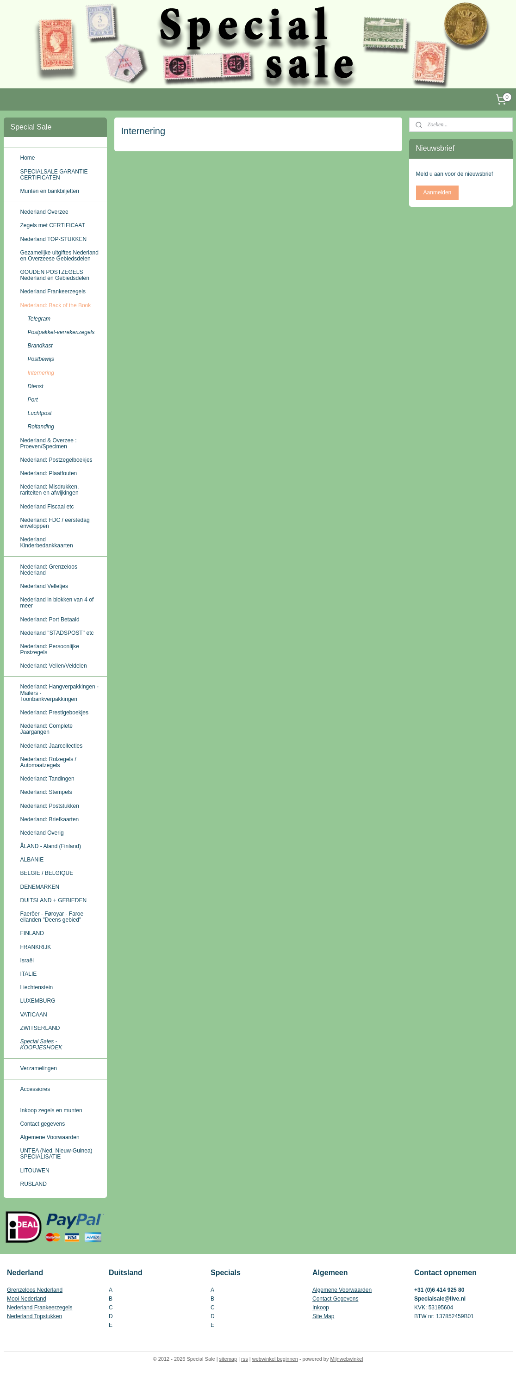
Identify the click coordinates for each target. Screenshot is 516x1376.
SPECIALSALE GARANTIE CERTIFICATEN (54, 174)
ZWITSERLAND (40, 1028)
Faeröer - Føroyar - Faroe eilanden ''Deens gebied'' (52, 917)
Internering (41, 373)
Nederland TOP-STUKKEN (53, 239)
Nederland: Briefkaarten (49, 819)
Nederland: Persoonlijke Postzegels (49, 649)
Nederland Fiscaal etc (47, 506)
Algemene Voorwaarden (50, 1137)
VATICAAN (33, 1014)
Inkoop (320, 1307)
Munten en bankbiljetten (49, 191)
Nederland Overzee (44, 212)
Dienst (36, 386)
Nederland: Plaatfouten (48, 473)
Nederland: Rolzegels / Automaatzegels (48, 762)
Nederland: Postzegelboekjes (56, 460)
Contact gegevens (42, 1124)
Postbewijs (41, 359)
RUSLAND (33, 1184)
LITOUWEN (35, 1170)
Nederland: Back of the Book (55, 305)
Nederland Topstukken (34, 1316)
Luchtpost (40, 413)
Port (33, 400)
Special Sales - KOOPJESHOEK (41, 1044)
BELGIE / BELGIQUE (47, 873)
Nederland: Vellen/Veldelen (53, 666)
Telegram (39, 319)
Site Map (323, 1316)
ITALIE (28, 974)
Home (27, 158)
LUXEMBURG (38, 1001)
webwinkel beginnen (275, 1359)
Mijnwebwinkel (346, 1359)
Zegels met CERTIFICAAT (52, 225)
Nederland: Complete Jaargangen (46, 729)
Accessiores (35, 1089)
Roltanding (41, 426)
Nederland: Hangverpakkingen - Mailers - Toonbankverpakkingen (59, 692)
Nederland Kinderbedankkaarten (46, 542)
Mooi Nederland (26, 1298)
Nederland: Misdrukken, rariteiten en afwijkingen (49, 489)
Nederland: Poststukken (49, 806)
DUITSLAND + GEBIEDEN (53, 900)
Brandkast (40, 345)
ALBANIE (32, 859)
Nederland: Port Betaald (50, 619)
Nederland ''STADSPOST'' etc (57, 633)
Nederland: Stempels (46, 792)
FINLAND (32, 933)
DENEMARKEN (40, 887)
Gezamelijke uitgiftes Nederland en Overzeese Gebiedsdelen (59, 255)
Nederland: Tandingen (47, 778)
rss (244, 1359)
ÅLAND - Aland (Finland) (50, 846)
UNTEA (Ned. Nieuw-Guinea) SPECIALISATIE (56, 1153)
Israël (27, 960)
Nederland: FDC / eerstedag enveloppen (55, 523)
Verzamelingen (38, 1068)
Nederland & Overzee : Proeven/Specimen (48, 443)
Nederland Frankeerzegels (53, 291)
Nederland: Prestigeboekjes (54, 712)
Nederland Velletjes (44, 586)
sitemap (228, 1359)
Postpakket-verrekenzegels (61, 332)
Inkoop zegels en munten (51, 1110)
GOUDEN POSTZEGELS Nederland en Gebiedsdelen (54, 275)
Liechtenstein (36, 987)
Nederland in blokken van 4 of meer (57, 602)
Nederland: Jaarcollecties (51, 746)
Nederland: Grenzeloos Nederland (48, 570)
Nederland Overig (42, 833)
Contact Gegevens (335, 1298)
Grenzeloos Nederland (34, 1290)
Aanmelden (437, 192)
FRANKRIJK (35, 947)
